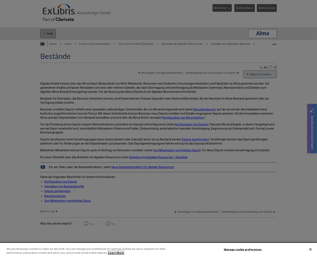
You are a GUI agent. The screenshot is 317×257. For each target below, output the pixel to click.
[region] (158, 250)
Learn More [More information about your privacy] (116, 252)
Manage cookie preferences (243, 249)
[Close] (310, 249)
